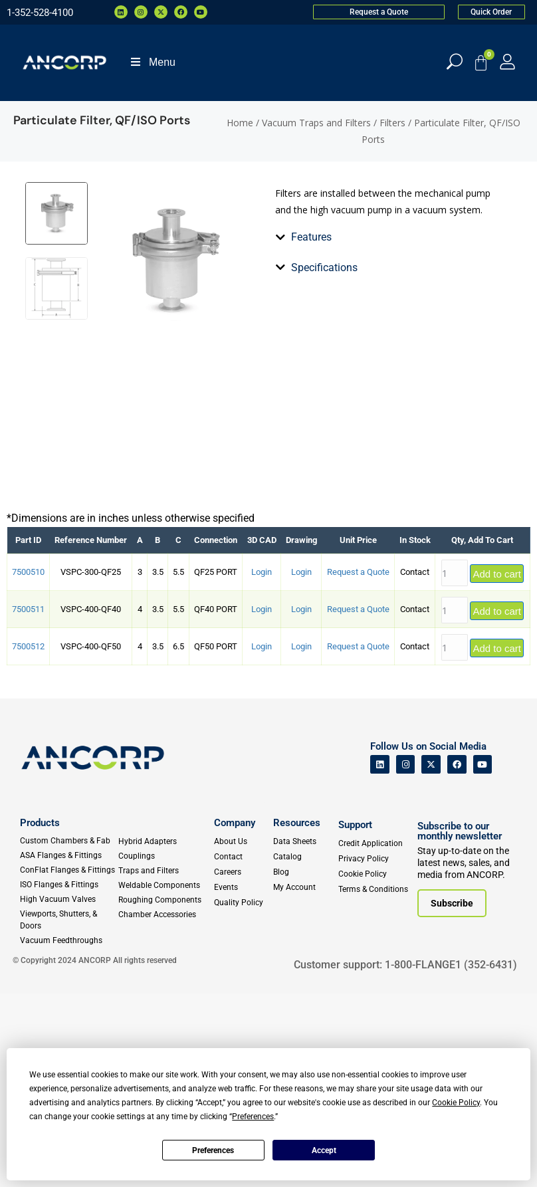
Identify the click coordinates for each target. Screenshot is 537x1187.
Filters (392, 122)
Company (234, 1017)
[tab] (283, 437)
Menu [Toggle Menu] (152, 62)
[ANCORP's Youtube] (482, 958)
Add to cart (497, 767)
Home (240, 122)
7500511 (28, 803)
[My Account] (507, 61)
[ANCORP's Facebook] (457, 958)
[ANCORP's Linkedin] (379, 958)
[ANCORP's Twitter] (431, 958)
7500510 (28, 766)
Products (40, 1017)
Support (355, 1019)
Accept (324, 1150)
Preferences (213, 1150)
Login (261, 766)
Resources (296, 1017)
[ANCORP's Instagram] (405, 958)
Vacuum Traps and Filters (316, 122)
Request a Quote (358, 766)
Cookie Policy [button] (456, 1102)
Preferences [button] (253, 1116)
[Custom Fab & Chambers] (68, 1035)
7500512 (28, 840)
